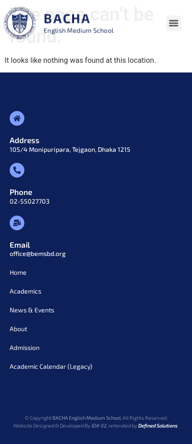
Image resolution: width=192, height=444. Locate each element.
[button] (173, 24)
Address (25, 139)
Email (20, 244)
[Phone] (17, 170)
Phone (21, 191)
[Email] (17, 223)
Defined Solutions (158, 425)
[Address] (17, 118)
